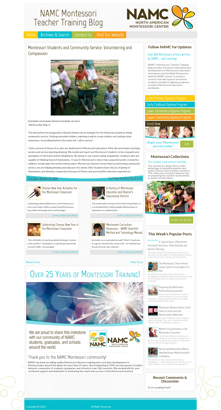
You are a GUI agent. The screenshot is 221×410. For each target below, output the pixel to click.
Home (30, 35)
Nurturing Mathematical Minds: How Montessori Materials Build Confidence (174, 352)
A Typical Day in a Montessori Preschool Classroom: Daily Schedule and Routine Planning (167, 245)
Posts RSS (170, 406)
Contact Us (83, 35)
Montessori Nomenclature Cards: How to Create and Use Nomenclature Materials (175, 311)
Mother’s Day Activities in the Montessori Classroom (173, 330)
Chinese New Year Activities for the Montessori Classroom (59, 190)
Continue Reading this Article (125, 178)
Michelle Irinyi (84, 189)
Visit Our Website (110, 35)
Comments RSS (186, 406)
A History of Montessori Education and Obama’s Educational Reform (119, 192)
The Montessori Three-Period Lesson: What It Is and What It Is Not (174, 267)
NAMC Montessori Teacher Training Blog (68, 17)
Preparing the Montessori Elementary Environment (171, 288)
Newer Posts (33, 262)
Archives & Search (55, 35)
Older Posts (136, 262)
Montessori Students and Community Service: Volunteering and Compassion (80, 50)
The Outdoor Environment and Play (167, 162)
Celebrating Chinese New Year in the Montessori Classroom (60, 227)
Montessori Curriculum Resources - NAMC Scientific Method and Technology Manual (124, 229)
